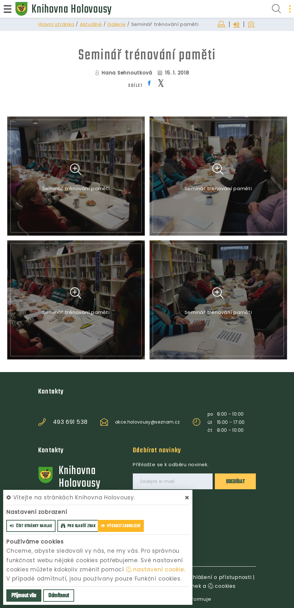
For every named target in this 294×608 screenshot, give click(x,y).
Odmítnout (58, 595)
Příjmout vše (23, 595)
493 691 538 (70, 422)
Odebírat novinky (157, 450)
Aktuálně (91, 24)
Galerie (116, 24)
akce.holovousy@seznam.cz (147, 422)
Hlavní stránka (56, 24)
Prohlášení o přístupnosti (218, 577)
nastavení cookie (155, 569)
